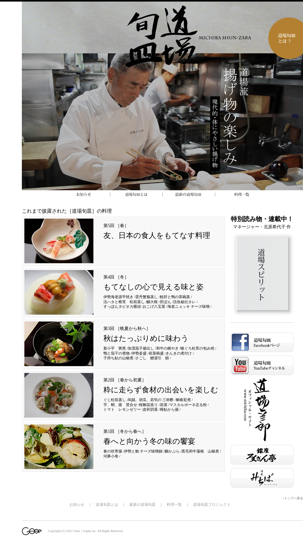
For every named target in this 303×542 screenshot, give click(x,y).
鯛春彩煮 (183, 400)
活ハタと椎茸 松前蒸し (124, 302)
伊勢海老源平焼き (118, 297)
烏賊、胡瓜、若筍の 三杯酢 (151, 400)
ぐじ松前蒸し (114, 400)
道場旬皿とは (107, 504)
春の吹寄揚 (112, 451)
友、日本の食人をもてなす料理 (156, 235)
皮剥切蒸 (150, 409)
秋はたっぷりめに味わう (146, 338)
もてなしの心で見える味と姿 (153, 287)
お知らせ (76, 504)
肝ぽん (165, 302)
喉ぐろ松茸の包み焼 (197, 348)
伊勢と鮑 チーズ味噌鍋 (143, 451)
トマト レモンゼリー (122, 409)
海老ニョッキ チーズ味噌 (188, 306)
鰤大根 (152, 302)
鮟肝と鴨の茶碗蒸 (175, 297)
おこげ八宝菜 (154, 306)
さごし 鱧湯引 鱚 (152, 358)
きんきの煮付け (179, 353)
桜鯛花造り (148, 405)
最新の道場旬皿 (142, 504)
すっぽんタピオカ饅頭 (122, 306)
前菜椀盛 (156, 353)
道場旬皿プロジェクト (212, 504)
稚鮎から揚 (169, 409)
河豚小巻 (110, 456)
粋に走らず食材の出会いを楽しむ (160, 390)
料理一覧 (174, 504)
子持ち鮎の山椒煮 (118, 358)
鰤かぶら (172, 451)
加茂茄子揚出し (141, 348)
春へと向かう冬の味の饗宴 (149, 441)
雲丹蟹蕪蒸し (146, 297)
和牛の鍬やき (167, 348)
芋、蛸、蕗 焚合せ (120, 405)
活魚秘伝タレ (184, 302)
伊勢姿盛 (139, 353)
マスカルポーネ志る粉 (188, 405)
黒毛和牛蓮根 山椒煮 (200, 451)
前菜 (163, 405)
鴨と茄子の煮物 (116, 353)
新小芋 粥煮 (114, 348)
